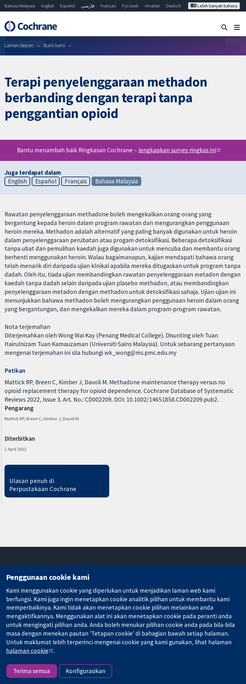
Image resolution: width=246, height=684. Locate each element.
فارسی (87, 6)
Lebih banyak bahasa (214, 6)
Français (108, 6)
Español (67, 6)
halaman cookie (27, 651)
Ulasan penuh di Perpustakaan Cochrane (43, 485)
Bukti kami (54, 45)
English (47, 6)
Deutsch (173, 6)
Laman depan (18, 45)
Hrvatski (152, 6)
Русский (130, 6)
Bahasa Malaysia (19, 6)
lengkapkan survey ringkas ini (177, 150)
